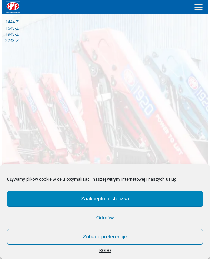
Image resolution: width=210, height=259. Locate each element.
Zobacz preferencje (105, 236)
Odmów (105, 217)
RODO (105, 250)
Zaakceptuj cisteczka (105, 198)
